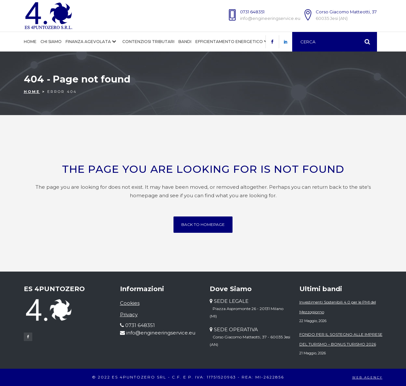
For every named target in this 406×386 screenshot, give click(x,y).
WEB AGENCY (367, 377)
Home (32, 91)
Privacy (129, 314)
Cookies (130, 303)
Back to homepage (203, 224)
